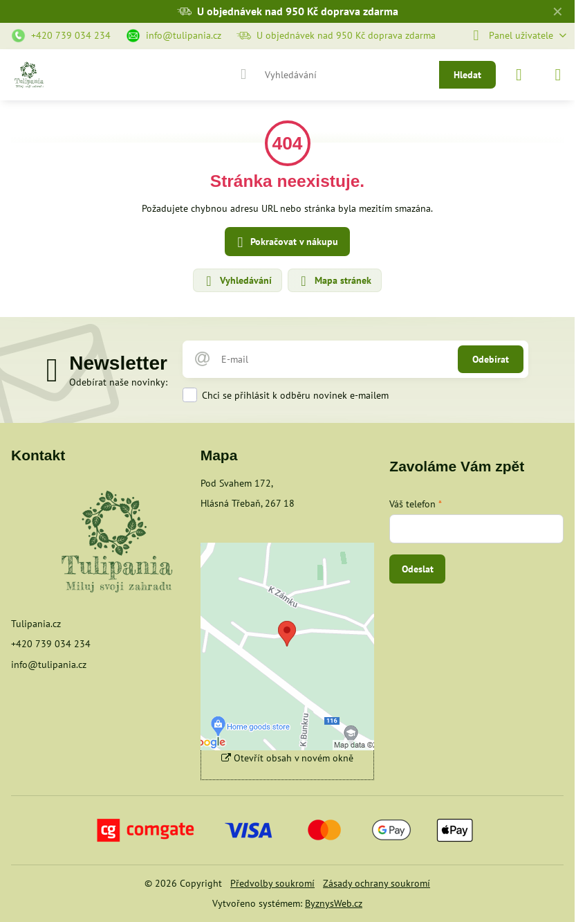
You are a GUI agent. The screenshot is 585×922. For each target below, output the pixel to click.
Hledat (467, 75)
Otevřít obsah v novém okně (287, 758)
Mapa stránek (334, 281)
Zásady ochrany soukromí (376, 883)
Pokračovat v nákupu (285, 242)
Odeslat (418, 569)
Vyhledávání (237, 281)
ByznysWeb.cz (333, 903)
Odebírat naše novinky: (118, 382)
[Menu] (558, 75)
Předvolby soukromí (272, 883)
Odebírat (490, 359)
